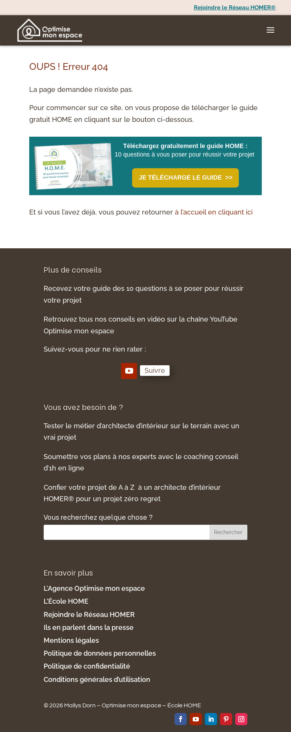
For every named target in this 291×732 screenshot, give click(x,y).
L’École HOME (66, 601)
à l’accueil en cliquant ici (214, 212)
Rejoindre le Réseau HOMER (89, 614)
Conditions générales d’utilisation (97, 679)
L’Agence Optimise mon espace (94, 588)
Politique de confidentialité (88, 666)
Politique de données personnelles (100, 653)
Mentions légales (72, 640)
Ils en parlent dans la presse (89, 627)
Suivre (155, 370)
